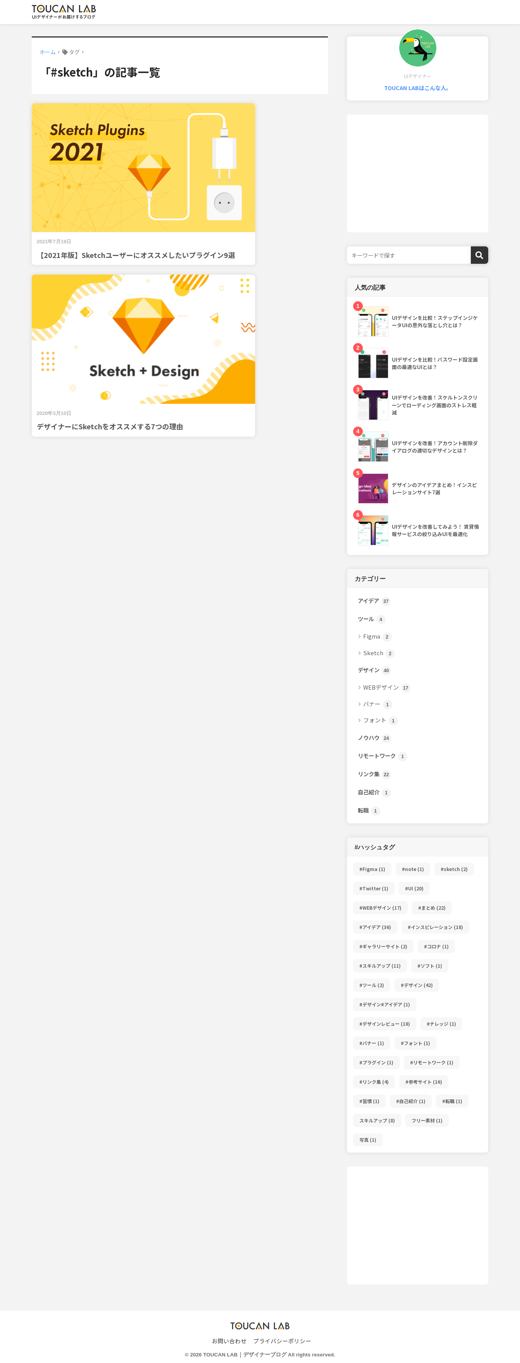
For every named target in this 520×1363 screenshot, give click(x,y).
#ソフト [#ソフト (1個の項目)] (429, 965)
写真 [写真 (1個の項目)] (367, 1139)
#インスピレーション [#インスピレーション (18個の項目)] (435, 927)
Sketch (379, 653)
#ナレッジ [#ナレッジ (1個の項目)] (441, 1023)
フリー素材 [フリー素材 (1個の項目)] (427, 1120)
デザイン (374, 670)
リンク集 (374, 774)
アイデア (374, 601)
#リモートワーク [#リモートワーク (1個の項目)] (431, 1062)
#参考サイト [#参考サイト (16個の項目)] (423, 1081)
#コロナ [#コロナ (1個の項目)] (436, 946)
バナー (377, 704)
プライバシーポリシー (282, 1341)
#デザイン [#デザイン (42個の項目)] (417, 985)
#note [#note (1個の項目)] (413, 869)
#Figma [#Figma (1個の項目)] (372, 869)
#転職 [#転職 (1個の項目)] (452, 1101)
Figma (377, 637)
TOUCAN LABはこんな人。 (417, 88)
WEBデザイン (386, 688)
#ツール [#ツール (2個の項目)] (371, 985)
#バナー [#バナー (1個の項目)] (371, 1043)
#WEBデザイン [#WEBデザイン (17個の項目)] (380, 907)
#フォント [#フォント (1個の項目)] (415, 1043)
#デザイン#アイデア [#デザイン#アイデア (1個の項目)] (384, 1004)
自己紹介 (374, 793)
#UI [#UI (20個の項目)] (414, 888)
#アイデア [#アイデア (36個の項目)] (375, 927)
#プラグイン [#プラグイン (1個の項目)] (376, 1062)
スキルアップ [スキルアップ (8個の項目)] (377, 1120)
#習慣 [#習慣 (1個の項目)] (369, 1101)
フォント (380, 721)
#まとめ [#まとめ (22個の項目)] (432, 907)
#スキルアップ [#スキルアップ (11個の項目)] (380, 965)
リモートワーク (382, 756)
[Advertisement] (418, 173)
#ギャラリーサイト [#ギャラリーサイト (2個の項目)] (383, 946)
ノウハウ (374, 738)
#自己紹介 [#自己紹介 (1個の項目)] (411, 1101)
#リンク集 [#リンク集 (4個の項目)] (374, 1081)
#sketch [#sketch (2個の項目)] (454, 869)
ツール (372, 619)
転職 (369, 811)
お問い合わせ (229, 1341)
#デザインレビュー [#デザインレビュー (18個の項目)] (384, 1023)
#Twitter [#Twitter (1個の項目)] (373, 888)
